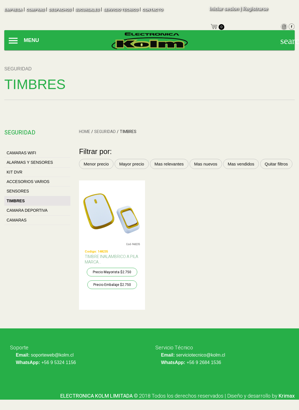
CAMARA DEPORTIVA (27, 210)
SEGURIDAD (105, 132)
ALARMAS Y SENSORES (30, 162)
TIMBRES (16, 201)
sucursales (87, 9)
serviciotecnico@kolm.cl (200, 355)
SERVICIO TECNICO (121, 9)
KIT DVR (14, 172)
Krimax (287, 396)
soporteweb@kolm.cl (52, 355)
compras (35, 9)
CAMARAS (16, 220)
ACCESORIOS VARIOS (28, 181)
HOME (84, 132)
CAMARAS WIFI (21, 153)
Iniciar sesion (224, 8)
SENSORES (18, 191)
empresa (13, 9)
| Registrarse (254, 8)
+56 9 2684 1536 (203, 362)
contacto (152, 9)
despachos (60, 9)
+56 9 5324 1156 (58, 362)
